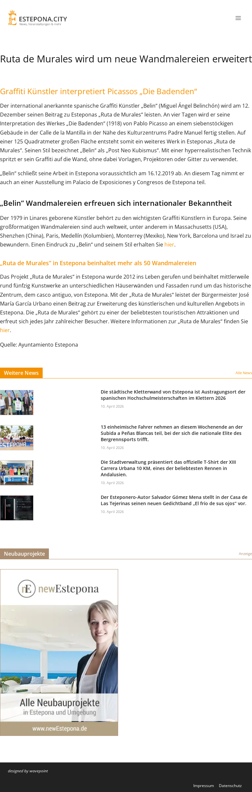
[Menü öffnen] (238, 18)
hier (169, 244)
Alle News (244, 372)
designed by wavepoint (28, 771)
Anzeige (245, 553)
